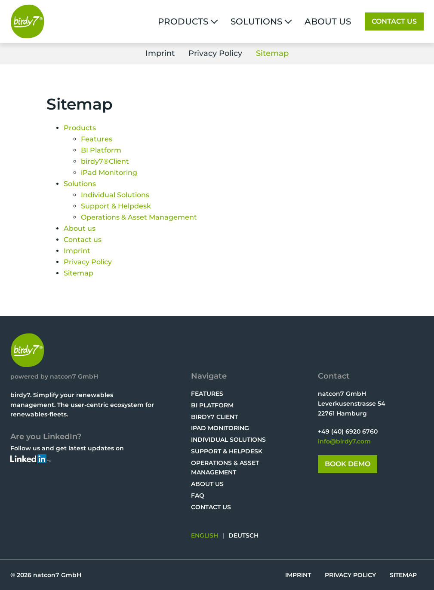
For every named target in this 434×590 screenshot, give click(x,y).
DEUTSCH (243, 535)
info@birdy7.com (344, 441)
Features (207, 393)
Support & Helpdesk (226, 451)
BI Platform (212, 405)
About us (328, 21)
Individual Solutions (228, 439)
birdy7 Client (214, 417)
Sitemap (272, 53)
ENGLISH (204, 535)
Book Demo (347, 464)
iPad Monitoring (220, 428)
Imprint (160, 53)
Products (183, 21)
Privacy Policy (215, 53)
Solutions (256, 21)
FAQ (197, 495)
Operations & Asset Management (225, 468)
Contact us (394, 21)
